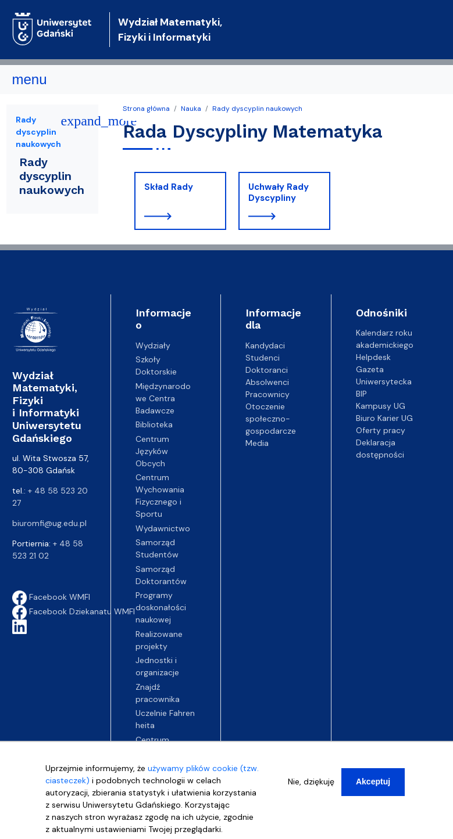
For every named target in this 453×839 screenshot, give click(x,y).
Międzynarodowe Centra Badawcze (163, 398)
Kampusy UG (380, 406)
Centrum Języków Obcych (152, 451)
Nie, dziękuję (311, 782)
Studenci (262, 357)
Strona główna (146, 108)
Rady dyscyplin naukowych (257, 108)
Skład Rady (168, 187)
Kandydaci (265, 345)
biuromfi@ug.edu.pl (49, 523)
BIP (361, 393)
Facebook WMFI (51, 597)
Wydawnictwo (162, 528)
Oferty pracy (380, 430)
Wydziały (152, 345)
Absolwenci (267, 382)
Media (257, 443)
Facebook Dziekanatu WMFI (73, 611)
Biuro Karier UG (384, 418)
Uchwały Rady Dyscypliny (278, 192)
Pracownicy (267, 394)
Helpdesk (373, 357)
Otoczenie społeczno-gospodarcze (270, 418)
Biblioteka (154, 424)
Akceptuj (373, 782)
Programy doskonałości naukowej (160, 607)
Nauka (191, 108)
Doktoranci (266, 370)
